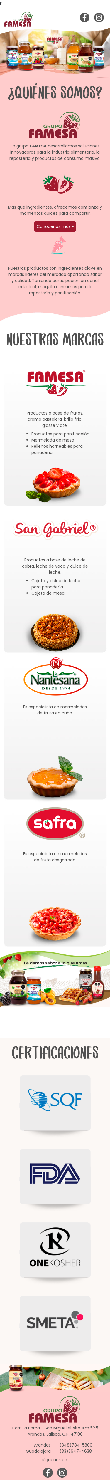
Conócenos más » (55, 226)
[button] (8, 53)
